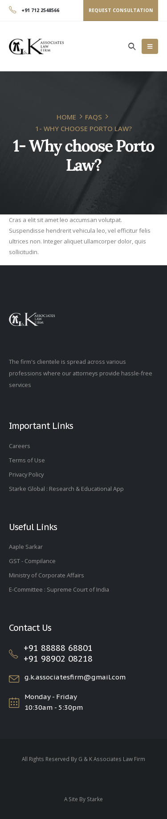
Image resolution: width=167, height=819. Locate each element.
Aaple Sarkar (26, 547)
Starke (95, 799)
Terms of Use (27, 460)
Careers (19, 446)
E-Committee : (28, 589)
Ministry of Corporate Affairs (46, 575)
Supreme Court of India (78, 589)
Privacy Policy (26, 474)
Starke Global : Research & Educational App (66, 489)
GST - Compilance (32, 561)
